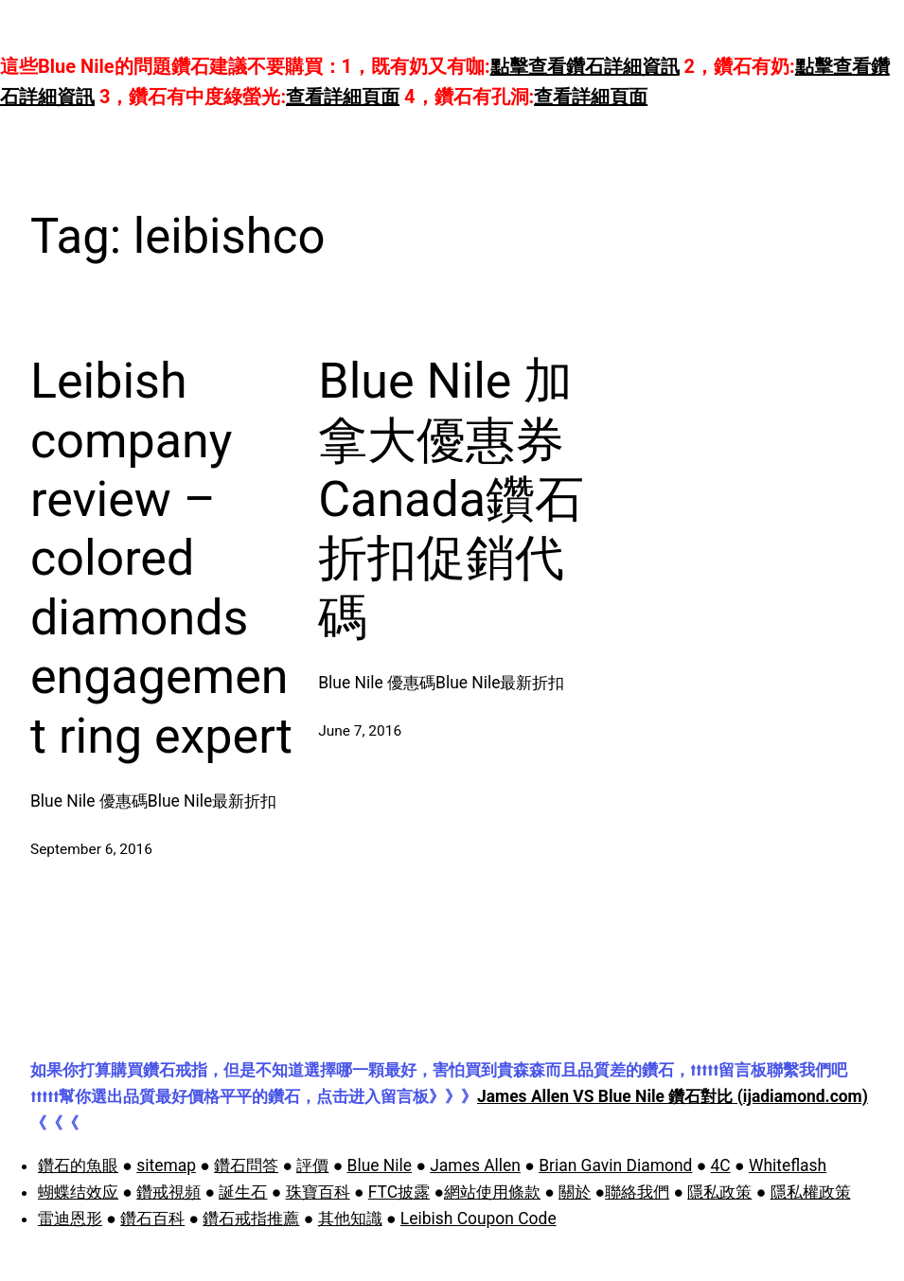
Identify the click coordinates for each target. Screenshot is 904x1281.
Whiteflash (787, 1165)
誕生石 (243, 1192)
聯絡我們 (637, 1192)
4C (721, 1165)
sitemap (166, 1165)
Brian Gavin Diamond (615, 1165)
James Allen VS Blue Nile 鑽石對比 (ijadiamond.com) (672, 1096)
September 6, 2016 (91, 849)
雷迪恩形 (70, 1218)
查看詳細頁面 (342, 96)
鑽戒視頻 (168, 1192)
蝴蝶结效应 (78, 1192)
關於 (574, 1192)
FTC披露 (399, 1192)
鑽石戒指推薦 (251, 1218)
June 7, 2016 (359, 730)
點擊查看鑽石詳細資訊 (585, 66)
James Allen (475, 1165)
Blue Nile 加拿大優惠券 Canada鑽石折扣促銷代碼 (451, 499)
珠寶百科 (318, 1192)
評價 (312, 1165)
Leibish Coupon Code (478, 1218)
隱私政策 (719, 1192)
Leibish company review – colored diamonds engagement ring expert (161, 558)
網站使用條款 (492, 1192)
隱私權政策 (811, 1192)
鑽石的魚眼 (78, 1165)
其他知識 (350, 1218)
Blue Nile (379, 1165)
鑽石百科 (152, 1218)
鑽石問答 (246, 1165)
